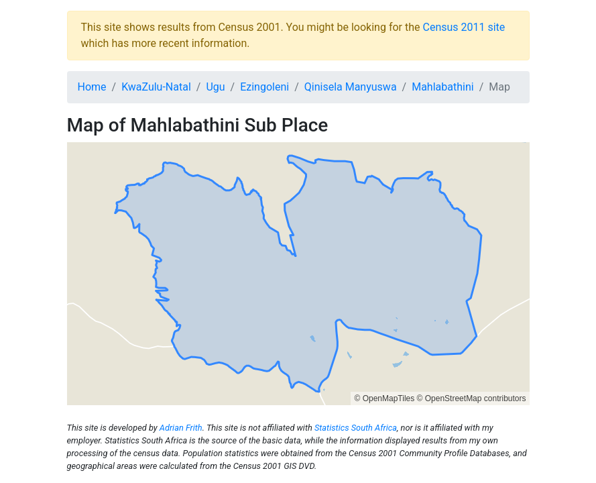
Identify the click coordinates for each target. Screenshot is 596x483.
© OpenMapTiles (384, 398)
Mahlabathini (442, 86)
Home (92, 86)
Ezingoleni (264, 86)
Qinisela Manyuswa (350, 86)
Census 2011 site (463, 27)
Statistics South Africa (355, 428)
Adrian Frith (181, 428)
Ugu (215, 86)
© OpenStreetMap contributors (471, 398)
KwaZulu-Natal (156, 86)
